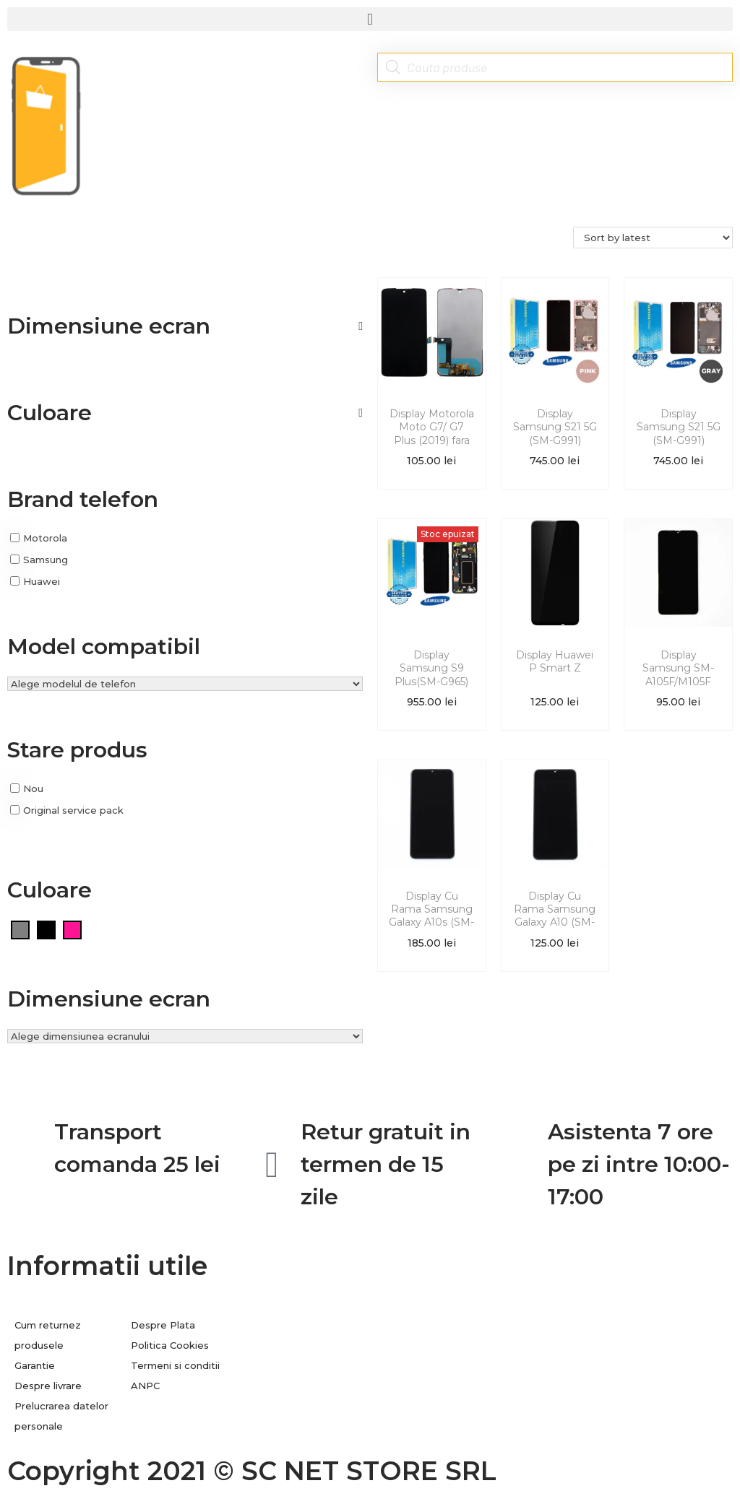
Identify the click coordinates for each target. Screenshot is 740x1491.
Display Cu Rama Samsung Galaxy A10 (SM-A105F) (554, 916)
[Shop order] (653, 237)
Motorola (45, 538)
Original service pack (73, 809)
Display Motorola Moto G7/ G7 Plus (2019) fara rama (432, 433)
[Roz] (72, 929)
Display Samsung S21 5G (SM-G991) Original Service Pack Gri (678, 440)
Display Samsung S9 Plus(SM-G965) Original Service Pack (431, 681)
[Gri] (20, 929)
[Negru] (46, 929)
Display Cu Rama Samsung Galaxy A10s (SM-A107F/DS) (431, 916)
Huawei (41, 580)
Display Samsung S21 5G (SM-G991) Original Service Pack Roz (555, 440)
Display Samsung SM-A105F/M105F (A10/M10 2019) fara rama (678, 681)
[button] (370, 19)
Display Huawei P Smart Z (554, 661)
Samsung (45, 559)
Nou (33, 788)
